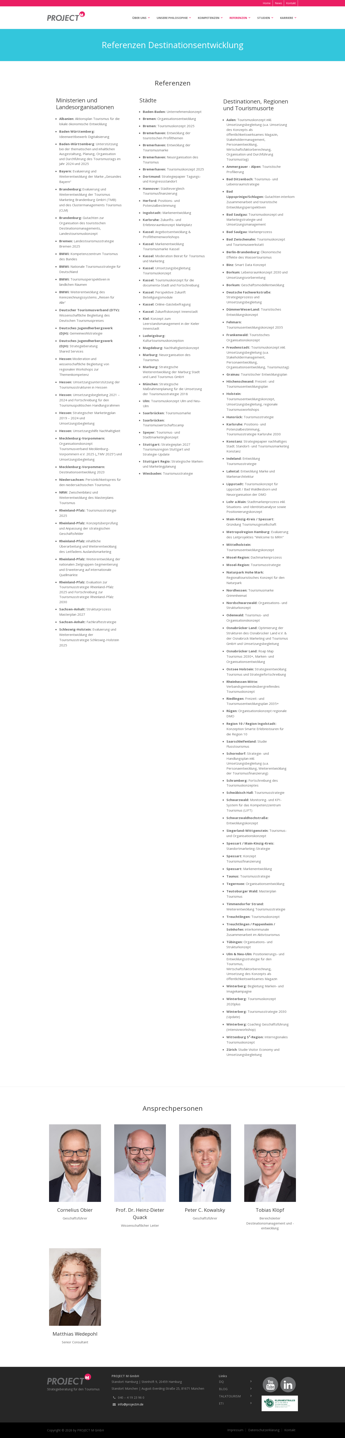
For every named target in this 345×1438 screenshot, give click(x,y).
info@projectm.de (130, 1404)
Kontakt (291, 3)
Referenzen (238, 18)
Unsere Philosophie (172, 18)
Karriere (286, 18)
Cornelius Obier (75, 1209)
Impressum (235, 1430)
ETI (221, 1403)
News (278, 3)
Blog (223, 1389)
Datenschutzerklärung (263, 1430)
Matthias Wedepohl (75, 1333)
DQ (221, 1382)
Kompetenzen (208, 18)
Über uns (139, 18)
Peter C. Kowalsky (205, 1209)
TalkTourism (230, 1396)
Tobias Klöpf (270, 1209)
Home (267, 3)
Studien (263, 18)
